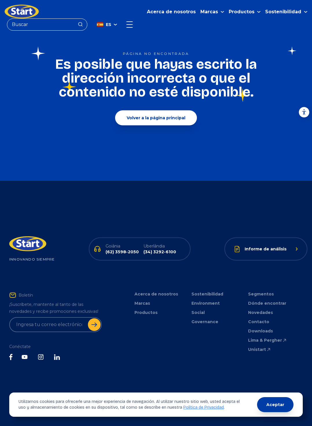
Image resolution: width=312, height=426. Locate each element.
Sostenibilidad (207, 294)
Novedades (260, 312)
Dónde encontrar (267, 303)
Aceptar (275, 404)
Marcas (142, 303)
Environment (205, 303)
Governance (204, 321)
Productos (146, 312)
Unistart (259, 349)
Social (198, 312)
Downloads (260, 331)
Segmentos (261, 294)
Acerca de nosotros (171, 11)
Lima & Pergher (267, 340)
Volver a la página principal (156, 117)
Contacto (258, 321)
